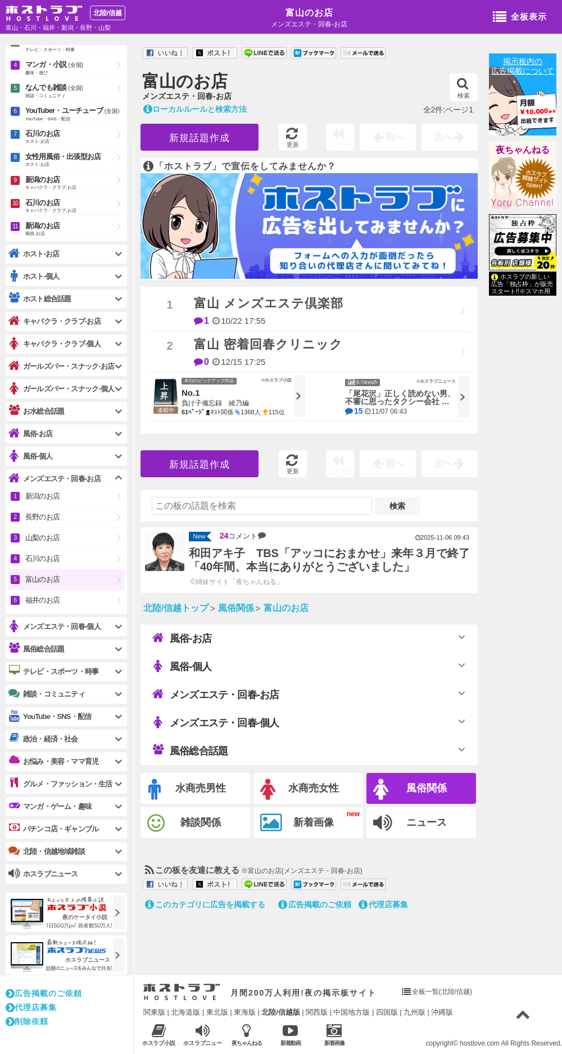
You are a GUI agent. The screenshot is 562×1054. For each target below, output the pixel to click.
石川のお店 (74, 137)
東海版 (245, 1012)
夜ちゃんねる (523, 150)
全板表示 (520, 17)
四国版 (387, 1012)
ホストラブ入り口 (181, 992)
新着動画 (290, 1034)
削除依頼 (27, 1021)
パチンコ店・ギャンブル (53, 828)
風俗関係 (410, 789)
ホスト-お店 (34, 254)
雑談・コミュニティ (46, 693)
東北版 (217, 1012)
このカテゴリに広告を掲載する (205, 904)
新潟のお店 (74, 183)
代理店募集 (383, 904)
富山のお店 (309, 12)
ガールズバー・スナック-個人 (61, 388)
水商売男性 (187, 789)
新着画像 (297, 823)
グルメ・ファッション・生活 (60, 783)
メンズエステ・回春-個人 (215, 722)
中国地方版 (351, 1012)
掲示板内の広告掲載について (522, 66)
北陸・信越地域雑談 (46, 851)
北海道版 (185, 1012)
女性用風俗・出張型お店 (74, 160)
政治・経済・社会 (43, 738)
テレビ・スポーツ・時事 (53, 671)
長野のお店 (42, 517)
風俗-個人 (181, 666)
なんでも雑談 (74, 91)
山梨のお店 (42, 537)
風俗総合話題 (190, 750)
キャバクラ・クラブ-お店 (54, 321)
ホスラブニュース (203, 1035)
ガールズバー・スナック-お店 (61, 366)
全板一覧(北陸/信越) (442, 992)
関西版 (317, 1012)
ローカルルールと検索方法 (195, 109)
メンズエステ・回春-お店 (215, 694)
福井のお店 (42, 600)
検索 (463, 88)
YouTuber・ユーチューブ (74, 114)
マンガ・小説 (74, 68)
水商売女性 (299, 789)
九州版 (414, 1012)
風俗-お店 (181, 638)
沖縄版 (442, 1012)
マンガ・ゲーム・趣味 (50, 806)
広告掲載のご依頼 (314, 904)
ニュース (410, 823)
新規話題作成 (199, 138)
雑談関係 (184, 823)
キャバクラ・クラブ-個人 (54, 344)
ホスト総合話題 (39, 298)
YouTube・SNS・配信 (49, 716)
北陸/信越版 (280, 1012)
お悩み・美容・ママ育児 (53, 761)
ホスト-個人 (34, 276)
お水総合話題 (36, 410)
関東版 (154, 1012)
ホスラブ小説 (159, 1034)
